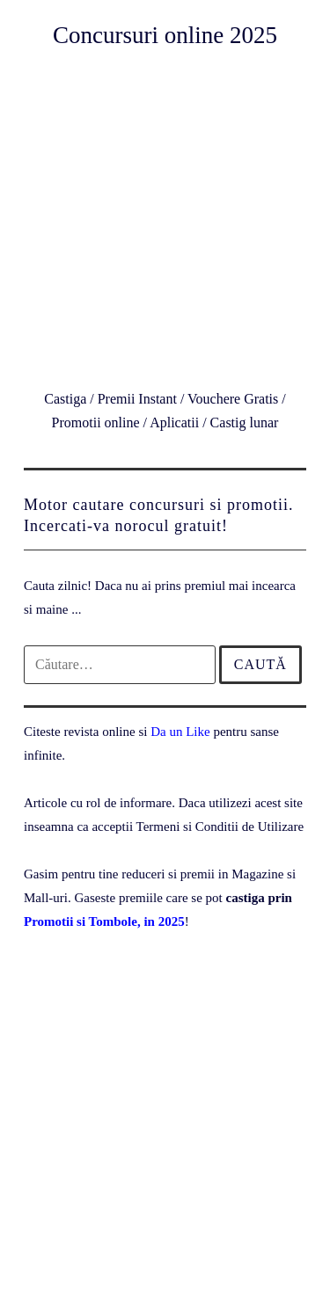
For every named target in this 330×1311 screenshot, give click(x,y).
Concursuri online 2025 (165, 35)
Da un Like (179, 732)
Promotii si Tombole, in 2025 (104, 921)
